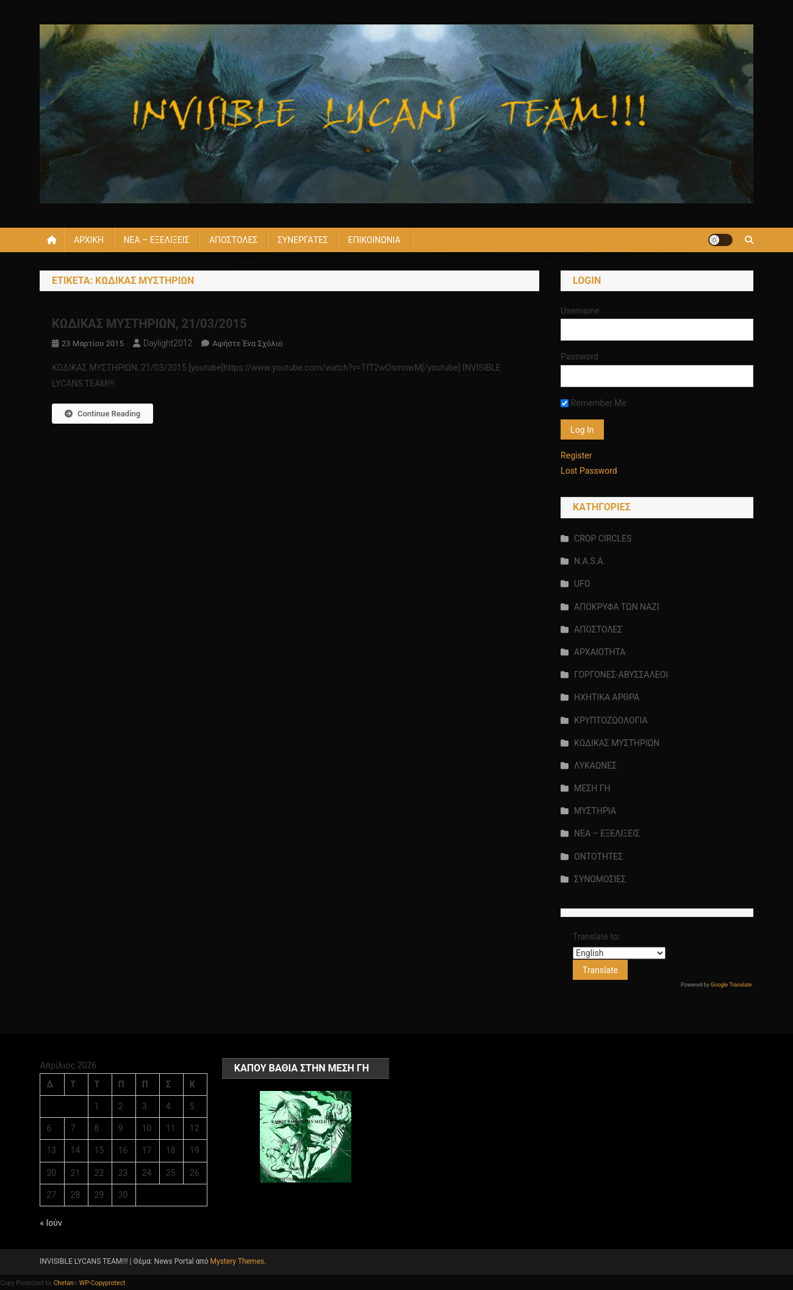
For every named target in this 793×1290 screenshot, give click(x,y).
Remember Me (593, 403)
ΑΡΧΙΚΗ (89, 240)
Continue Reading (102, 413)
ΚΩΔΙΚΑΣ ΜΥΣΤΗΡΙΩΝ (616, 743)
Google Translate (731, 985)
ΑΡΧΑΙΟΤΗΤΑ (599, 652)
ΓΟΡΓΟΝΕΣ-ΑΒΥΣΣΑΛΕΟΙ (621, 674)
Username (580, 311)
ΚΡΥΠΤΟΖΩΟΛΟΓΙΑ (610, 720)
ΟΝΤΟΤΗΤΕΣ (598, 856)
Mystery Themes (237, 1261)
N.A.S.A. (589, 561)
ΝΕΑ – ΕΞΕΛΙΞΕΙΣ (157, 240)
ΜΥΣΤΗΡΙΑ (595, 811)
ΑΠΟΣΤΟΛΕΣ (233, 240)
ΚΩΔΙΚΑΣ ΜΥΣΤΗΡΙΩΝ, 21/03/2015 (149, 323)
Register (576, 455)
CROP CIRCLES (602, 538)
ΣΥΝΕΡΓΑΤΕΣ (303, 240)
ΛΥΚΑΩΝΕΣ (595, 765)
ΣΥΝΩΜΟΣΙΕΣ (600, 879)
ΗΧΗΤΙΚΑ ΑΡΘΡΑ (606, 697)
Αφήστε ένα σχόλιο (247, 343)
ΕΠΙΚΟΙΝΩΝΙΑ (374, 240)
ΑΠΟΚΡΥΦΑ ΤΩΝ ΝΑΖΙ (616, 607)
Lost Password (589, 471)
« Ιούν (51, 1223)
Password (579, 356)
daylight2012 (168, 343)
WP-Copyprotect (102, 1283)
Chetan (64, 1283)
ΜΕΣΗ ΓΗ (592, 788)
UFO (582, 584)
